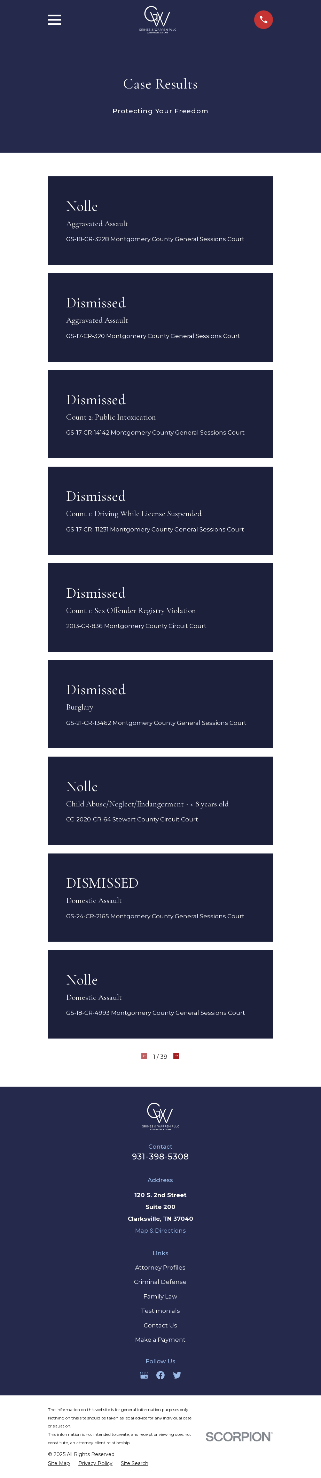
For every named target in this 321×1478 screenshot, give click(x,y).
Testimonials (160, 1310)
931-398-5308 (160, 1156)
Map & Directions (160, 1230)
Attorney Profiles (160, 1267)
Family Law (160, 1296)
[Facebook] (160, 1375)
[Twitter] (177, 1375)
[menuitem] (59, 1464)
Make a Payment (160, 1339)
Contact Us (160, 1325)
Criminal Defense (160, 1281)
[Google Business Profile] (144, 1375)
